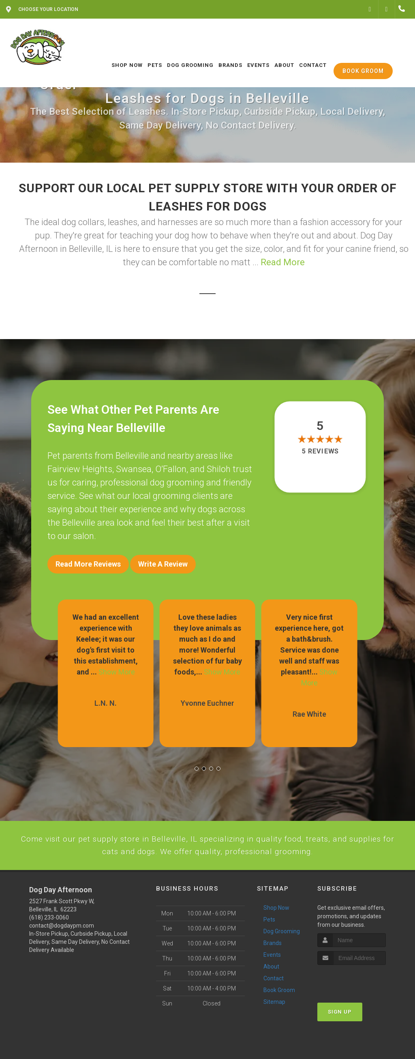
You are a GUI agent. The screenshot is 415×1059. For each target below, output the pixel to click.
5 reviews (320, 451)
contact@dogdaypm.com (61, 953)
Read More (283, 262)
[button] (197, 763)
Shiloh (219, 469)
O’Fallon (170, 469)
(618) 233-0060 (49, 945)
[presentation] (360, 1007)
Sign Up (340, 1039)
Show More (116, 666)
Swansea (134, 469)
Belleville (132, 456)
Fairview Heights (79, 469)
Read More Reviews (88, 564)
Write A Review (163, 564)
